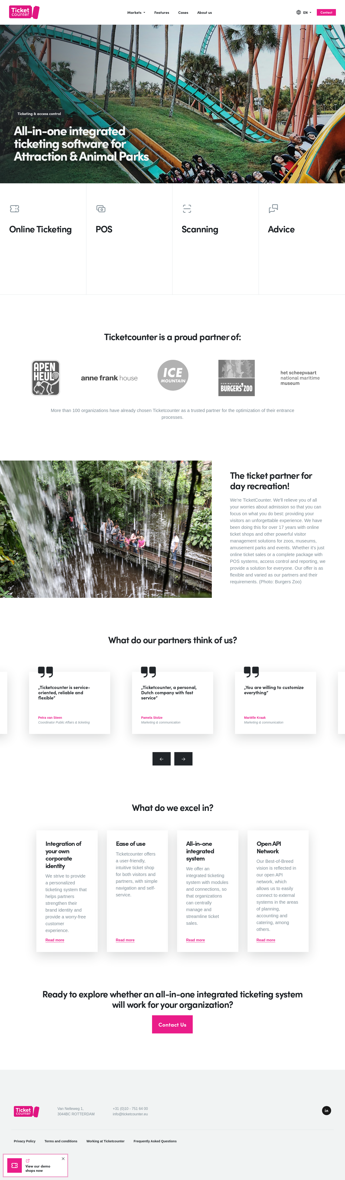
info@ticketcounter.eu (130, 1114)
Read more (54, 940)
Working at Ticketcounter (105, 1141)
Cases (183, 12)
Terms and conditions (61, 1141)
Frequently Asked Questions (155, 1141)
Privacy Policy (24, 1141)
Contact (326, 12)
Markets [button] (134, 12)
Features (161, 12)
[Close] (63, 1159)
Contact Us (172, 1024)
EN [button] (306, 12)
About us (204, 12)
